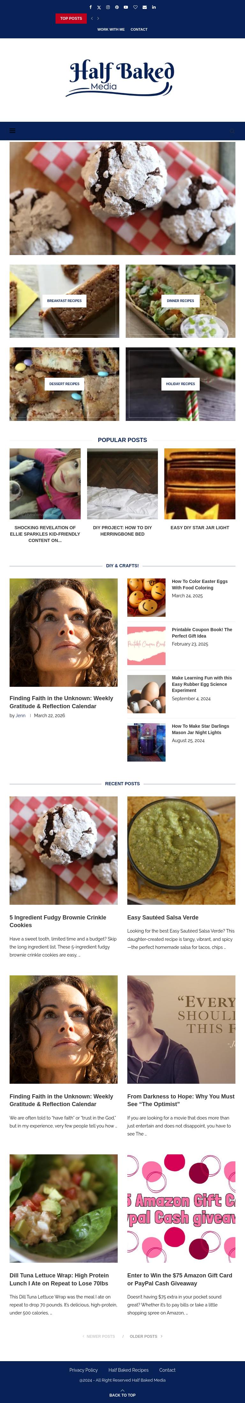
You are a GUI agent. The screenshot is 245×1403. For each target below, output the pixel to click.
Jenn (21, 715)
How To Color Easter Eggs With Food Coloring (200, 584)
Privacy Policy (84, 1370)
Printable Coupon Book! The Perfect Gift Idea (202, 633)
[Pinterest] (117, 7)
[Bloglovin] (135, 7)
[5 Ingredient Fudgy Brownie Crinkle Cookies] (122, 198)
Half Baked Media (149, 1380)
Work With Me (111, 29)
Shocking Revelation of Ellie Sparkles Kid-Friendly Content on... (45, 534)
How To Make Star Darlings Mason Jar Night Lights (200, 729)
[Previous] (91, 18)
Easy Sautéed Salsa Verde (162, 917)
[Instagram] (108, 7)
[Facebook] (90, 7)
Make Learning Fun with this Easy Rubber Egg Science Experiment (202, 684)
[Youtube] (126, 7)
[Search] (232, 131)
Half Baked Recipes (128, 1370)
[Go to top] (122, 1395)
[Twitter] (99, 7)
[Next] (98, 18)
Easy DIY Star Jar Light (200, 527)
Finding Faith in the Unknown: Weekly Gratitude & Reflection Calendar (61, 702)
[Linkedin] (154, 7)
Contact (139, 29)
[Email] (145, 7)
